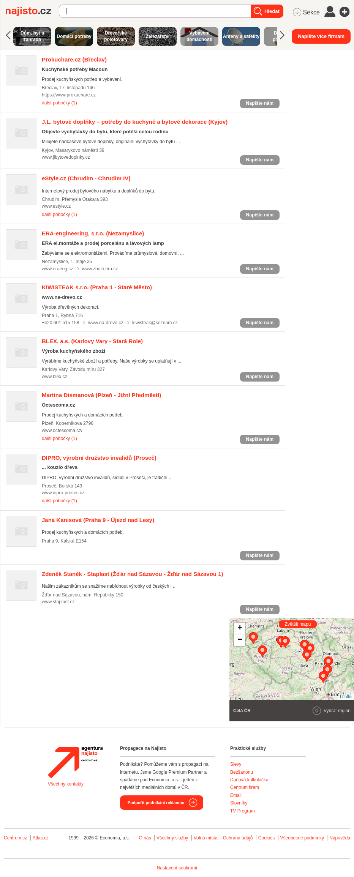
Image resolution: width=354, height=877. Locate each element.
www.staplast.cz (58, 601)
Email (236, 795)
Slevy (235, 764)
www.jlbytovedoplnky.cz (66, 157)
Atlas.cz (41, 838)
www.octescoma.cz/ (62, 430)
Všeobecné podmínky (302, 838)
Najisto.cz (32, 11)
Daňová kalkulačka (249, 779)
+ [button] (239, 628)
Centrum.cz (15, 838)
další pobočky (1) (59, 103)
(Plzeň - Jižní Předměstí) (101, 395)
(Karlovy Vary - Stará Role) (92, 341)
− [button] (239, 640)
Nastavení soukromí (177, 868)
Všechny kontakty (66, 784)
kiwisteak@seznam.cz (155, 322)
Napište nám (259, 103)
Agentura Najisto (75, 762)
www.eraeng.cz (57, 268)
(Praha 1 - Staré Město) (97, 287)
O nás (145, 838)
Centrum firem (244, 787)
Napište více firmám (321, 36)
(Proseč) (99, 457)
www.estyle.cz (56, 206)
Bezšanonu (241, 772)
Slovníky (238, 803)
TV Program (242, 811)
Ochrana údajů (238, 838)
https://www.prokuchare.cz (69, 95)
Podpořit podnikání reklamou (156, 802)
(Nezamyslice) (93, 233)
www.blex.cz (54, 376)
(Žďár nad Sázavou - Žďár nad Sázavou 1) (132, 574)
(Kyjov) (135, 121)
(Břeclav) (74, 59)
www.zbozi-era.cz (100, 268)
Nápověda (339, 838)
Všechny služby (173, 838)
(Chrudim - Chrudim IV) (86, 178)
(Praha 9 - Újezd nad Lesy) (98, 520)
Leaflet (346, 696)
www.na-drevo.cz (105, 322)
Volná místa (206, 838)
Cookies (266, 838)
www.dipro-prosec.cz (63, 492)
